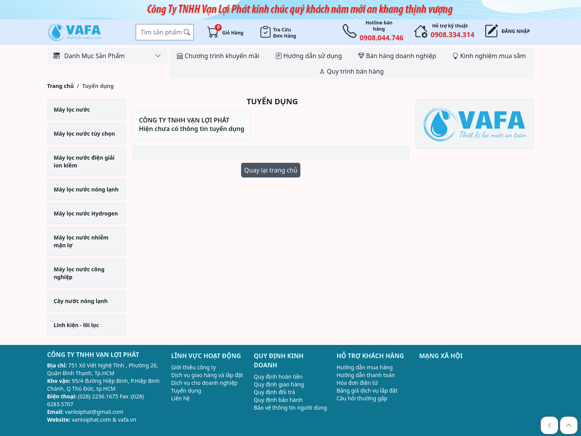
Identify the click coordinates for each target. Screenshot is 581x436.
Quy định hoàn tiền (278, 376)
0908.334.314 (452, 34)
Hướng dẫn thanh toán (365, 375)
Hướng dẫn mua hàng (364, 367)
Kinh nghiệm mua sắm (489, 56)
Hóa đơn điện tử (357, 382)
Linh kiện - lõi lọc (76, 325)
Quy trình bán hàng (351, 71)
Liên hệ (180, 398)
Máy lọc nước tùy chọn (84, 133)
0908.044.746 (381, 37)
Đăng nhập (513, 31)
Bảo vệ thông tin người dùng (290, 407)
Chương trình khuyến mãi (218, 56)
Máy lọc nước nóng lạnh (86, 189)
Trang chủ (60, 86)
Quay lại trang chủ (270, 170)
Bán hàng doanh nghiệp (397, 56)
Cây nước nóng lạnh (81, 301)
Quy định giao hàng (279, 384)
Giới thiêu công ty (193, 367)
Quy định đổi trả (274, 392)
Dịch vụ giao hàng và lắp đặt (207, 375)
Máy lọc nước (72, 109)
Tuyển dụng (186, 390)
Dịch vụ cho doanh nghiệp (204, 382)
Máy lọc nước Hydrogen (86, 213)
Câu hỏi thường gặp (361, 398)
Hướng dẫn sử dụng (309, 56)
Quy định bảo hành (278, 399)
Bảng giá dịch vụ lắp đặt (366, 390)
